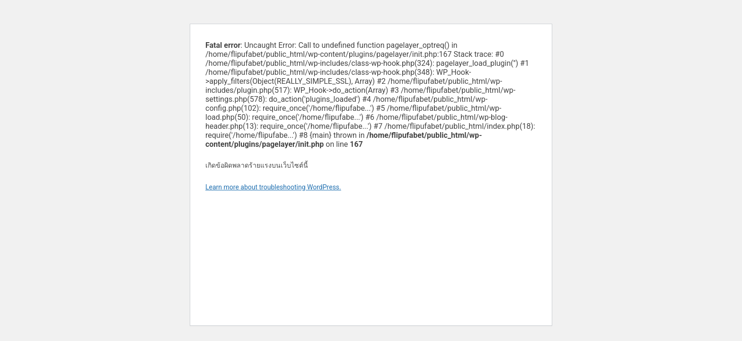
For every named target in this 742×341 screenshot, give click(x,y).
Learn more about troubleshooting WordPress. (273, 187)
